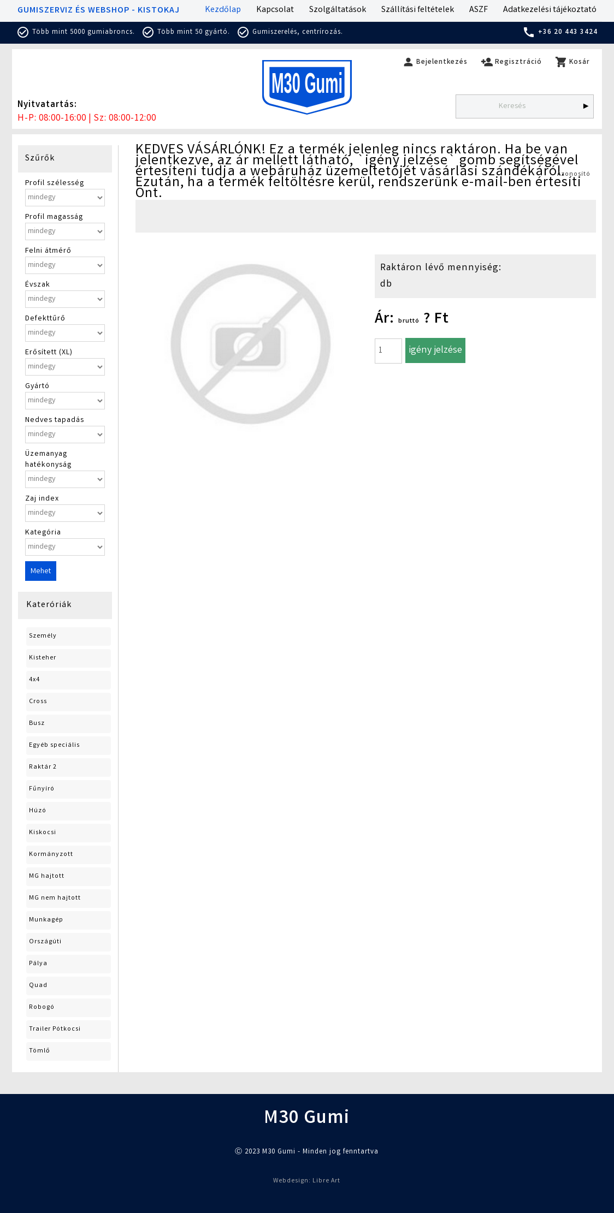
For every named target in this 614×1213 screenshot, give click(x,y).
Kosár (572, 62)
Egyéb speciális (54, 745)
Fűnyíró (42, 789)
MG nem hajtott (55, 898)
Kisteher (42, 658)
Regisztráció (511, 62)
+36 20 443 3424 (560, 32)
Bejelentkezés (435, 62)
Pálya (38, 963)
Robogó (42, 1007)
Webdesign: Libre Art (306, 1181)
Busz (37, 723)
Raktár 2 (43, 767)
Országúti (45, 942)
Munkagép (46, 920)
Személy (43, 636)
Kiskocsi (42, 832)
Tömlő (39, 1051)
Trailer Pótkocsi (55, 1029)
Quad (38, 985)
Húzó (37, 811)
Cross (38, 701)
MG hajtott (46, 876)
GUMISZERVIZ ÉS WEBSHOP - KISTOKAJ (98, 10)
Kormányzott (51, 854)
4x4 (34, 680)
